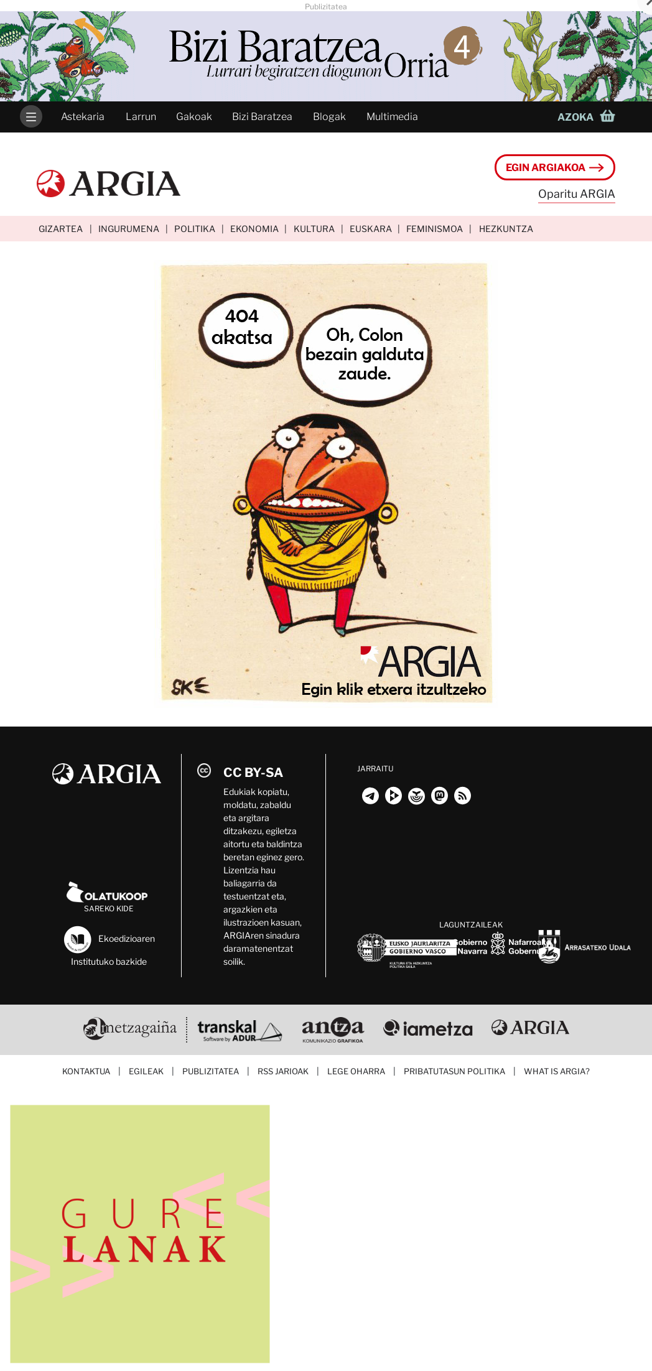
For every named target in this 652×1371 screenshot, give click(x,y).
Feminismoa (434, 228)
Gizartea (61, 228)
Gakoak (194, 116)
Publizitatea (210, 1071)
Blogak (329, 116)
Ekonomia (254, 228)
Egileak (146, 1071)
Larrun (141, 116)
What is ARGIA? (557, 1071)
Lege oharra (356, 1071)
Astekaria (83, 116)
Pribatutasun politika (454, 1071)
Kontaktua (86, 1071)
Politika (194, 228)
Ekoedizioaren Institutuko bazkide (108, 945)
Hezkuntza (506, 228)
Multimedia (392, 116)
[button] (590, 117)
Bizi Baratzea (262, 116)
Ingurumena (128, 228)
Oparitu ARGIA (576, 193)
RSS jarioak (283, 1071)
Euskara (371, 228)
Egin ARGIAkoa (555, 168)
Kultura (314, 228)
